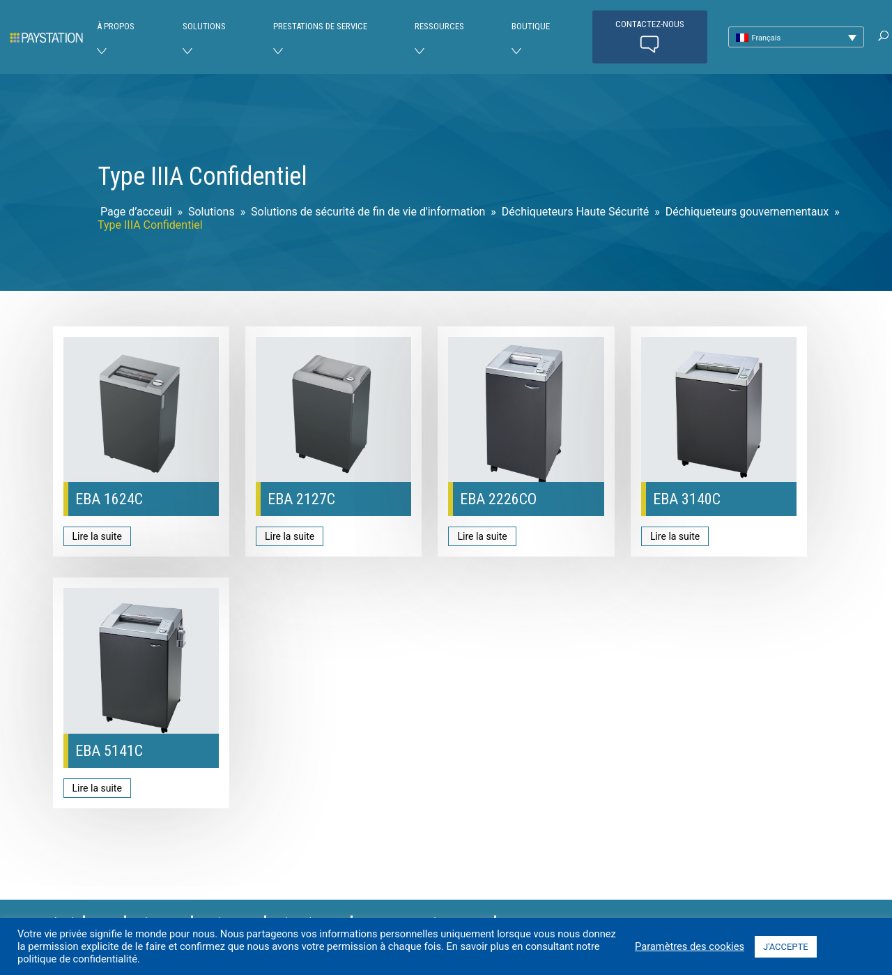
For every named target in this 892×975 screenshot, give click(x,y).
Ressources (439, 26)
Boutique (531, 26)
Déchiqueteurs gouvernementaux (747, 211)
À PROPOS (115, 26)
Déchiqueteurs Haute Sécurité (575, 211)
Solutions (204, 26)
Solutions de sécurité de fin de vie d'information (368, 211)
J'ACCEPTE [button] (785, 947)
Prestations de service (320, 26)
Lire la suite (97, 536)
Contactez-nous (649, 37)
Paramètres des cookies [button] (689, 946)
